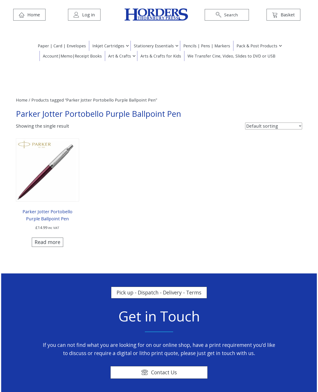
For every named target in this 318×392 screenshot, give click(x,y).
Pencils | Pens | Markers (206, 45)
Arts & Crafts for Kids (160, 56)
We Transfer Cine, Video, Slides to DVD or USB (231, 56)
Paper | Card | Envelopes (62, 45)
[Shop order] (273, 126)
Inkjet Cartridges (108, 45)
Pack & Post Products (257, 45)
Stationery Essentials (154, 45)
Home (22, 100)
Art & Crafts (119, 56)
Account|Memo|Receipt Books (72, 56)
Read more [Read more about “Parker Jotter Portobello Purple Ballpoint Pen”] (47, 242)
